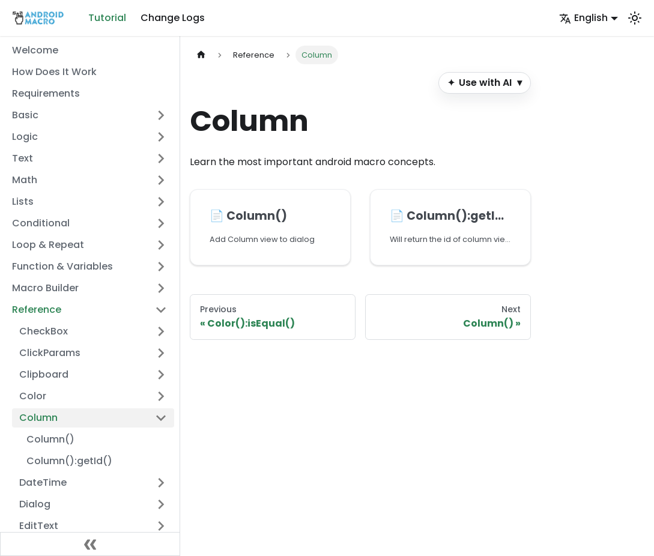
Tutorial (107, 18)
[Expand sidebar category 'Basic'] (161, 115)
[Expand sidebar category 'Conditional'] (161, 223)
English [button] (583, 18)
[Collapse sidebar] (90, 544)
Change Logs (173, 18)
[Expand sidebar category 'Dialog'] (161, 504)
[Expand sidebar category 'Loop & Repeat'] (161, 245)
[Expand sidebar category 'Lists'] (161, 201)
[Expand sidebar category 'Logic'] (161, 137)
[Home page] (201, 55)
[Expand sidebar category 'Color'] (161, 396)
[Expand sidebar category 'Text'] (161, 158)
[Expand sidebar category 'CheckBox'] (161, 331)
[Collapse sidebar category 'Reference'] (161, 309)
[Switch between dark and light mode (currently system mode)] (634, 18)
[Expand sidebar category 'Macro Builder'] (161, 288)
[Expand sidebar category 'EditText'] (161, 526)
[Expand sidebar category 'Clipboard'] (161, 374)
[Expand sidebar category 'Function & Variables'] (161, 266)
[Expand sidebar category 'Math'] (161, 180)
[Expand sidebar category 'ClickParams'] (161, 353)
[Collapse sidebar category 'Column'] (161, 418)
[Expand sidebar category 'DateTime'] (161, 482)
